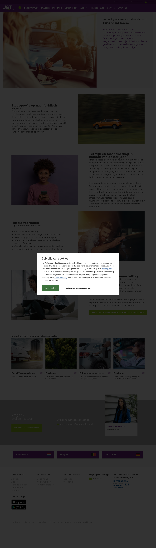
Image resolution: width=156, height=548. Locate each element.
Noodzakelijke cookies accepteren (78, 288)
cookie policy (107, 269)
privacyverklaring (60, 278)
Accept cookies (50, 288)
